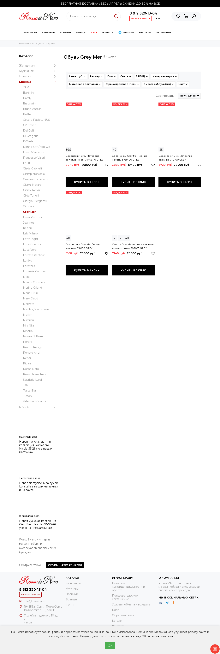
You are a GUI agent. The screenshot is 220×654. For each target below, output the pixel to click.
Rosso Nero (31, 369)
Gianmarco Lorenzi (36, 179)
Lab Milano (30, 233)
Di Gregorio (31, 136)
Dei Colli (28, 130)
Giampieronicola (34, 174)
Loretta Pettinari (34, 255)
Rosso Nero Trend (35, 374)
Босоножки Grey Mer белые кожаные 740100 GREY (175, 157)
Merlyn (27, 314)
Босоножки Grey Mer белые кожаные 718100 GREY (83, 246)
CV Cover (29, 125)
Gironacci (29, 206)
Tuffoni (27, 396)
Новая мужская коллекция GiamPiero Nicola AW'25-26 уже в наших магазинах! (37, 524)
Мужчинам (48, 32)
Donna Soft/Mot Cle (36, 147)
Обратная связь (123, 615)
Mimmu (28, 320)
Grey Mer (29, 212)
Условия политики (160, 636)
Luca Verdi (30, 249)
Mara (26, 277)
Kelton (27, 228)
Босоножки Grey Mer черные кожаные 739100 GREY (129, 157)
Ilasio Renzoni (32, 217)
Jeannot (28, 222)
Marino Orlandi (33, 287)
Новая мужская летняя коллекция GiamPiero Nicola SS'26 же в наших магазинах (35, 447)
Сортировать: (165, 95)
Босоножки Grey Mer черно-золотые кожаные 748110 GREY (84, 157)
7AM (26, 87)
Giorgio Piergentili (35, 201)
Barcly (27, 98)
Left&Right (30, 239)
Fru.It (26, 163)
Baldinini (28, 92)
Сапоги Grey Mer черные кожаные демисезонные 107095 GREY (133, 246)
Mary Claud (30, 298)
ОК (110, 645)
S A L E (94, 32)
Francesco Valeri (34, 157)
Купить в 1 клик (86, 182)
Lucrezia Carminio (35, 271)
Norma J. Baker (33, 336)
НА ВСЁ (154, 3)
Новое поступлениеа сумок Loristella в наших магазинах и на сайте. (38, 486)
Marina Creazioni (34, 282)
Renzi (27, 358)
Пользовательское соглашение (125, 597)
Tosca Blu (29, 390)
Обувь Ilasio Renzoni (65, 565)
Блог (115, 610)
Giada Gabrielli (32, 168)
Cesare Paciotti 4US (36, 119)
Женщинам (30, 32)
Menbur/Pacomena (36, 309)
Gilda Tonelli (31, 195)
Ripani (27, 363)
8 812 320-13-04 (143, 13)
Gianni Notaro (32, 184)
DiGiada (28, 141)
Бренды (81, 32)
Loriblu (27, 260)
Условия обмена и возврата (131, 604)
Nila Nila (28, 325)
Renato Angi (31, 352)
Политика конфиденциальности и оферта (128, 586)
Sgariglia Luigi (32, 379)
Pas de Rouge (32, 347)
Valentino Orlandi (34, 401)
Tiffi (25, 385)
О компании (163, 32)
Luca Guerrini (32, 244)
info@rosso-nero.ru (37, 601)
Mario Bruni (31, 293)
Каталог (117, 620)
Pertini (27, 342)
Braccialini (29, 103)
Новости (107, 32)
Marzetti (28, 304)
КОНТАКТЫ (145, 32)
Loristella (29, 266)
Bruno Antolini (32, 109)
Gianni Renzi (31, 190)
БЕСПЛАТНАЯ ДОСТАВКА (79, 3)
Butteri (28, 114)
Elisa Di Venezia (33, 152)
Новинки (65, 32)
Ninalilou (28, 331)
